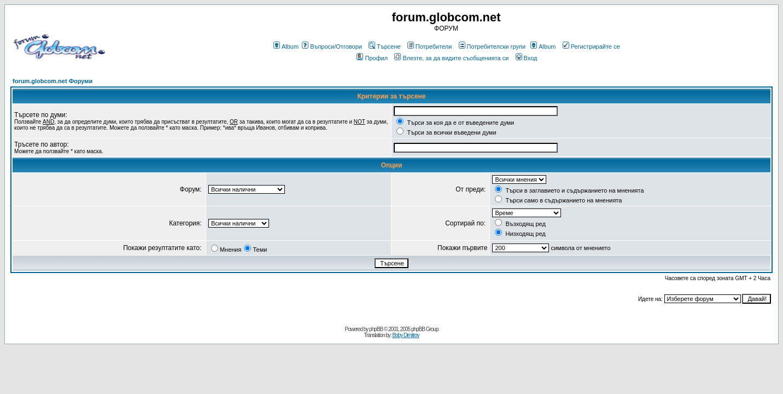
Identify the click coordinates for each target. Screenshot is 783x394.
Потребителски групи (492, 46)
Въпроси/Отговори (332, 46)
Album (286, 46)
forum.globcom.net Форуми (52, 81)
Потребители (429, 46)
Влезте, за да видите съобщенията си (451, 58)
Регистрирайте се (591, 46)
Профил (372, 58)
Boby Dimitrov (405, 335)
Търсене (385, 46)
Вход (526, 58)
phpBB (376, 329)
